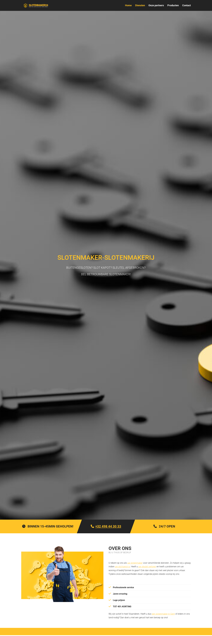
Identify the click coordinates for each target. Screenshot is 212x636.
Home (128, 5)
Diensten (140, 5)
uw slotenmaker (135, 563)
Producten (173, 5)
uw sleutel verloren (147, 566)
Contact (186, 5)
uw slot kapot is (122, 566)
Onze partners (156, 5)
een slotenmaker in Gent (163, 614)
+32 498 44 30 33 (108, 526)
